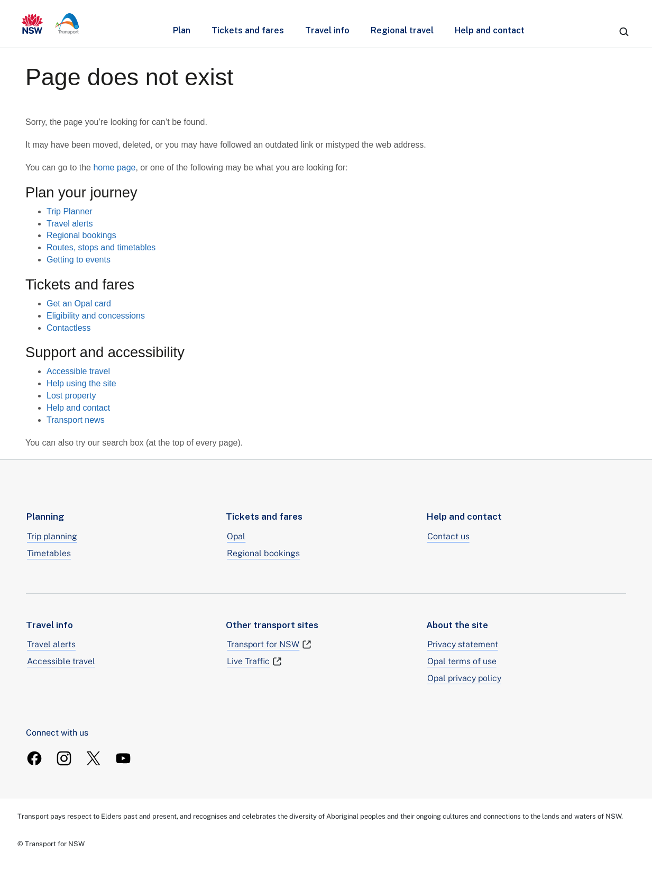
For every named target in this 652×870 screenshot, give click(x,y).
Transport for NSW (269, 644)
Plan (181, 30)
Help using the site (81, 383)
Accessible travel (78, 371)
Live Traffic (254, 661)
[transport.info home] (50, 24)
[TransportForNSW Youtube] (123, 758)
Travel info (327, 30)
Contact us (448, 536)
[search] (624, 31)
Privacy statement (462, 644)
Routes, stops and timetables (101, 247)
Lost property (71, 395)
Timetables (49, 553)
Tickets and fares (248, 30)
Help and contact (490, 30)
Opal (236, 536)
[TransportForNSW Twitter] (93, 758)
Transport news (76, 419)
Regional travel (402, 30)
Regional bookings (81, 235)
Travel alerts (70, 223)
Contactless (69, 327)
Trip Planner (70, 211)
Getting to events (79, 259)
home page (114, 167)
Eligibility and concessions (96, 315)
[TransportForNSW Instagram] (64, 758)
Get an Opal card (79, 303)
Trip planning (52, 536)
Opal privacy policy (464, 678)
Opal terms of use (462, 661)
